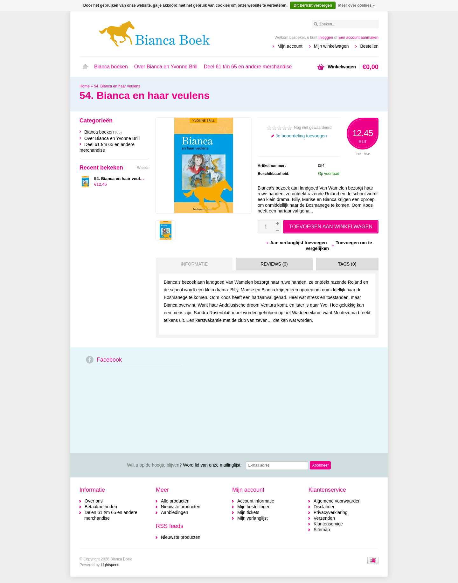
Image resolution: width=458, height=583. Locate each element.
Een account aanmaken (358, 37)
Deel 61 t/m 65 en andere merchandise (248, 66)
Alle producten (175, 500)
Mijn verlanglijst (252, 518)
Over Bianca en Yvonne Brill (166, 66)
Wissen (143, 167)
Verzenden (324, 518)
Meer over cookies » (356, 5)
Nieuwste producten (180, 506)
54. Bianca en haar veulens (117, 86)
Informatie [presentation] (194, 264)
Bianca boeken (111, 66)
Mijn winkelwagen (331, 46)
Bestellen (369, 46)
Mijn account (289, 46)
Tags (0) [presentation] (347, 264)
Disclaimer (324, 506)
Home (85, 67)
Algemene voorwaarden (337, 500)
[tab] (192, 264)
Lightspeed (110, 565)
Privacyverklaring (331, 512)
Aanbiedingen (174, 512)
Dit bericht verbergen (313, 5)
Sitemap (322, 529)
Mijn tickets (248, 512)
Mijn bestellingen (253, 506)
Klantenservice (328, 523)
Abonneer (320, 465)
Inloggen (325, 37)
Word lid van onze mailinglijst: (184, 465)
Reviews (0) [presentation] (274, 264)
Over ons (94, 500)
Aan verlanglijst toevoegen (297, 242)
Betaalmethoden (101, 506)
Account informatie (255, 500)
